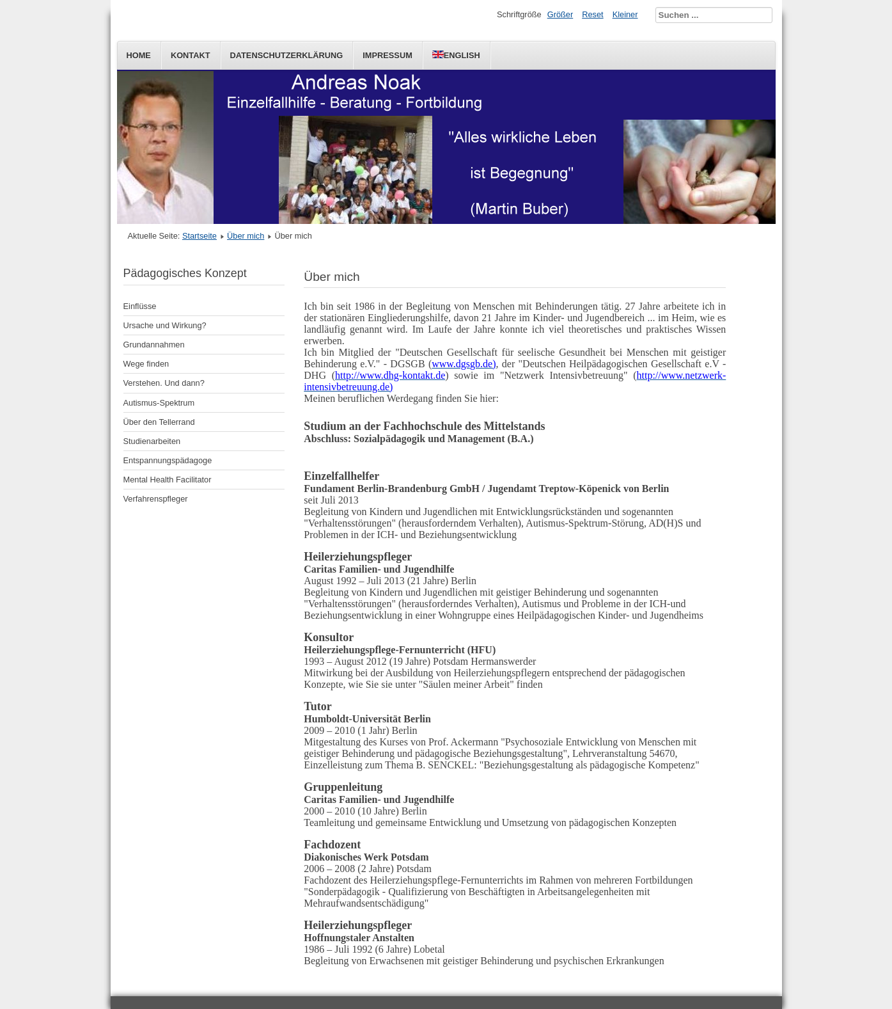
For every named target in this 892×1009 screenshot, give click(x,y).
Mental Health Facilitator (167, 479)
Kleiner (625, 14)
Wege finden (146, 364)
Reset (592, 14)
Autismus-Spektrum (159, 403)
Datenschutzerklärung (286, 55)
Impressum (387, 55)
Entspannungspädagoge (167, 460)
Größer (560, 14)
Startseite (199, 236)
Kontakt (190, 55)
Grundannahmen (154, 344)
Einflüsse (140, 306)
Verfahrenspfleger (155, 499)
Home (139, 55)
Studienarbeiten (152, 441)
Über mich (245, 236)
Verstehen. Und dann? (164, 383)
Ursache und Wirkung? (165, 325)
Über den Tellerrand (159, 422)
